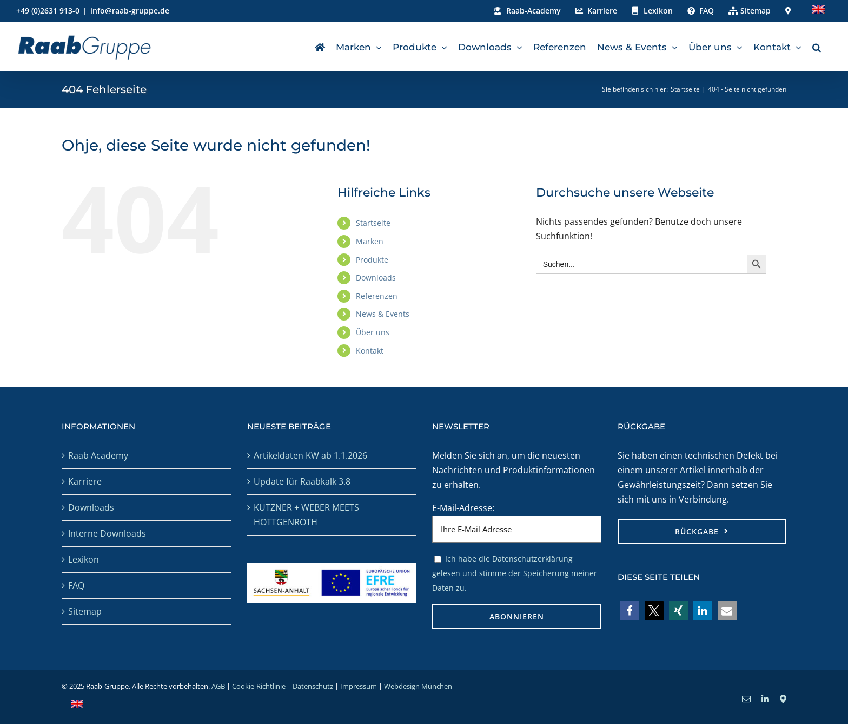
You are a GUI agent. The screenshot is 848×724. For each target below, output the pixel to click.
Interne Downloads (107, 533)
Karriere (85, 481)
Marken (369, 241)
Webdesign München (418, 686)
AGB (218, 686)
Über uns (372, 332)
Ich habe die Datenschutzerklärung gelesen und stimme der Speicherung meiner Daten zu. (514, 573)
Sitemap (85, 611)
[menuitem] (818, 11)
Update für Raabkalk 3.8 (302, 481)
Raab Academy (98, 455)
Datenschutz (313, 686)
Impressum (358, 686)
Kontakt (369, 350)
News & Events (382, 314)
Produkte (372, 260)
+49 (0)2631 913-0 (48, 10)
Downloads (376, 277)
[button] (816, 46)
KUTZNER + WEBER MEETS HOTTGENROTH (306, 514)
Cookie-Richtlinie (259, 686)
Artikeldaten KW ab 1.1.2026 (310, 455)
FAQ (76, 585)
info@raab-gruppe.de (129, 10)
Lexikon (83, 559)
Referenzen (377, 296)
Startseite (373, 223)
